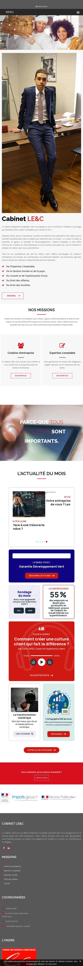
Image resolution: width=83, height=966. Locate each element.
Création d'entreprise (21, 352)
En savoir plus (21, 376)
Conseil (7, 883)
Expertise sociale (10, 875)
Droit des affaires (11, 879)
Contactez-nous (42, 778)
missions (11, 296)
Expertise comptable (62, 352)
